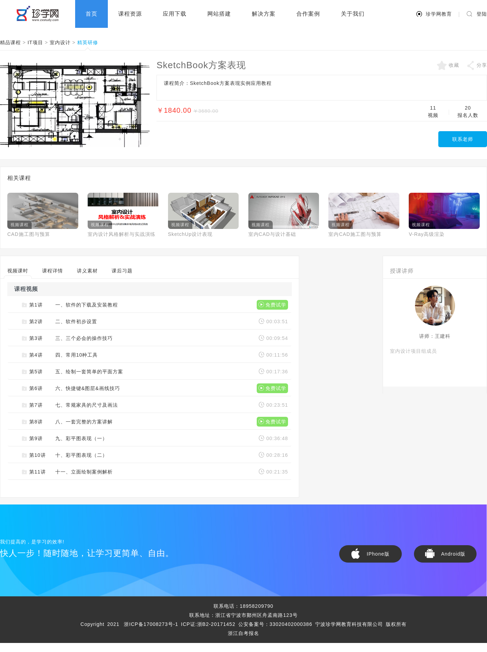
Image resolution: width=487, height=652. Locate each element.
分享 (476, 65)
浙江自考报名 (243, 633)
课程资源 (130, 14)
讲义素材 (87, 270)
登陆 (482, 14)
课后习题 (122, 270)
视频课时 (18, 273)
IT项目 (35, 42)
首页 (91, 14)
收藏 (447, 65)
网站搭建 (219, 14)
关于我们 (353, 14)
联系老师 (462, 139)
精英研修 (87, 43)
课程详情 (52, 270)
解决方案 (264, 14)
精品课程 (10, 42)
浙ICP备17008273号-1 (151, 624)
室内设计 (60, 42)
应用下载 (174, 14)
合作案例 (308, 14)
